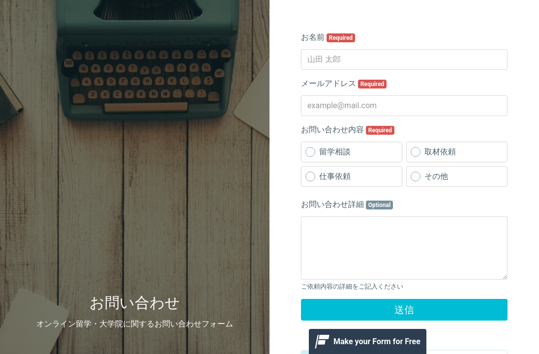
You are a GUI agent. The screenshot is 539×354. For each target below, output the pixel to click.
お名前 (328, 37)
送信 (404, 310)
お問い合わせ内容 (347, 130)
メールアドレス (344, 83)
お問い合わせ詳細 (347, 204)
